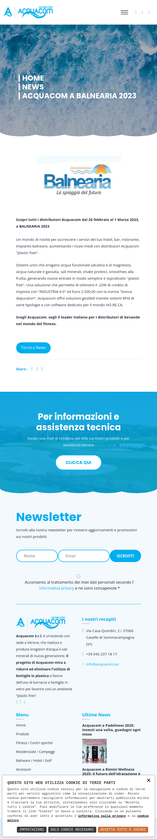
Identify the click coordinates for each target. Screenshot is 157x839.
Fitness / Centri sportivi (34, 742)
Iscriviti (125, 556)
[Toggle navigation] (124, 12)
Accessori (23, 769)
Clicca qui (78, 462)
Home (33, 78)
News (33, 87)
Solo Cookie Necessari (72, 829)
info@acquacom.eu (102, 664)
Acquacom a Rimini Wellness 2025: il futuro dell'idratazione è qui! (111, 773)
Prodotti (22, 734)
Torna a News (33, 347)
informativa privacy (56, 588)
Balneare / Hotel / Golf (34, 760)
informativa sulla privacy (102, 816)
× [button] (148, 781)
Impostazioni (31, 829)
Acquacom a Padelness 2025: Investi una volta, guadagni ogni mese (111, 729)
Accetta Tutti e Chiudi (123, 829)
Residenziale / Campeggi (35, 751)
